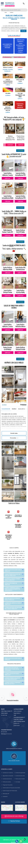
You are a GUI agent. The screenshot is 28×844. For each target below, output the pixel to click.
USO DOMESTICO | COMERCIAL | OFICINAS (7, 45)
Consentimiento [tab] (6, 408)
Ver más (23, 30)
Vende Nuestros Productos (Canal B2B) (11, 787)
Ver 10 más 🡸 (20, 207)
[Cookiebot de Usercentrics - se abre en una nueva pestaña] (20, 405)
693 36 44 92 (9, 733)
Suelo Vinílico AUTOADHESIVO (11, 154)
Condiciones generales (20, 772)
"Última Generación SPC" (16, 214)
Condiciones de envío (7, 778)
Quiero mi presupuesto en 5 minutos (14, 748)
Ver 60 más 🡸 (20, 150)
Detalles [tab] (14, 408)
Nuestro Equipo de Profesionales (10, 790)
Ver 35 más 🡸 (20, 302)
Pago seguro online (14, 760)
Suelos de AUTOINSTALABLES (14, 246)
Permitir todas (14, 433)
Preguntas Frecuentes (7, 784)
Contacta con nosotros (8, 772)
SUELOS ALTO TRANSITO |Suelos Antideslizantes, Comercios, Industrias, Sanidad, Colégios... (20, 46)
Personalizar (14, 437)
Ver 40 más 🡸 (20, 241)
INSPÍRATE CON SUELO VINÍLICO (14, 363)
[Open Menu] (2, 4)
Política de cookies (7, 781)
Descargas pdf (6, 793)
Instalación (5, 796)
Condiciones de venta (20, 775)
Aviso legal (17, 781)
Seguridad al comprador (8, 775)
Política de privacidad (20, 778)
